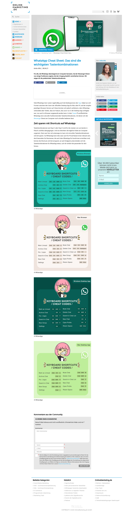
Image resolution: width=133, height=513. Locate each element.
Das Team (99, 488)
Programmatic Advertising (42, 493)
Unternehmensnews (20, 27)
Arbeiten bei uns (101, 490)
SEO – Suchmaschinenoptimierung (45, 485)
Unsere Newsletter (19, 29)
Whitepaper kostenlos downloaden (76, 488)
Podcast (67, 500)
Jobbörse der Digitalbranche (74, 495)
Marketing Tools (47, 53)
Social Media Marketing (41, 483)
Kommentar (39, 428)
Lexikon (16, 31)
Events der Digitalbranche (73, 498)
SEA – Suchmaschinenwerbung (43, 488)
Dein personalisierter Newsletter (75, 485)
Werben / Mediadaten (103, 483)
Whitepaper (19, 34)
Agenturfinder (69, 483)
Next (119, 133)
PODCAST (18, 58)
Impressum (99, 493)
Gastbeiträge (100, 485)
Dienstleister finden (71, 493)
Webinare (18, 37)
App (79, 103)
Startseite (37, 53)
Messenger (37, 118)
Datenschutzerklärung (64, 463)
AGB (97, 498)
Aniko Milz (102, 61)
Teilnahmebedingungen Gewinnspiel (107, 500)
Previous (97, 133)
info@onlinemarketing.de (72, 458)
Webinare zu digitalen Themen (74, 490)
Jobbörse (18, 44)
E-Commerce (38, 490)
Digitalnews (17, 24)
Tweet (74, 113)
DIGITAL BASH (20, 55)
